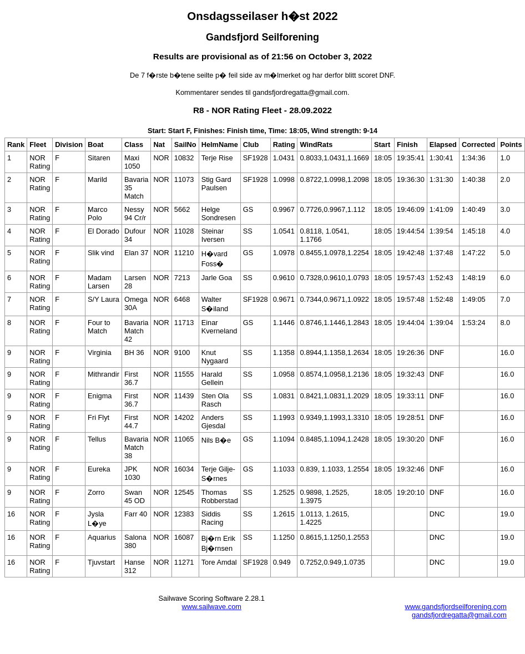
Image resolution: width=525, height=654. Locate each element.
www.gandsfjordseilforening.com (456, 606)
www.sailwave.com (211, 606)
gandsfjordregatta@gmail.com (459, 615)
